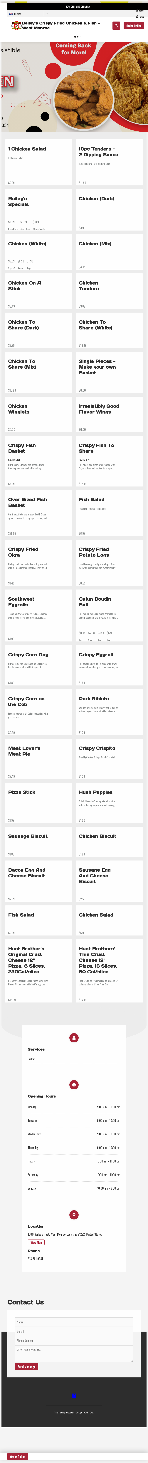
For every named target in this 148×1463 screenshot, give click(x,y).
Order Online (134, 26)
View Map (36, 1242)
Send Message (27, 1366)
